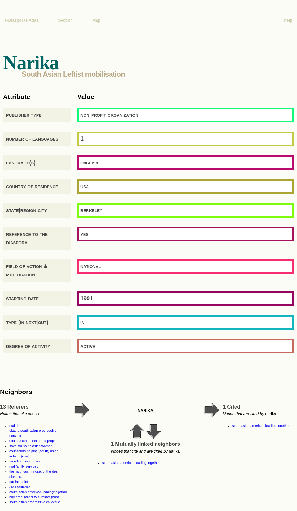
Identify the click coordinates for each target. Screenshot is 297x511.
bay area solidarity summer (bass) (35, 497)
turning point (18, 481)
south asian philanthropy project (33, 441)
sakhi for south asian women (30, 446)
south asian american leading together (38, 492)
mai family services (23, 466)
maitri (13, 425)
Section (65, 20)
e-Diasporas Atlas (21, 20)
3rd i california (19, 487)
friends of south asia (24, 461)
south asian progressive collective (34, 502)
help (288, 20)
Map (97, 20)
